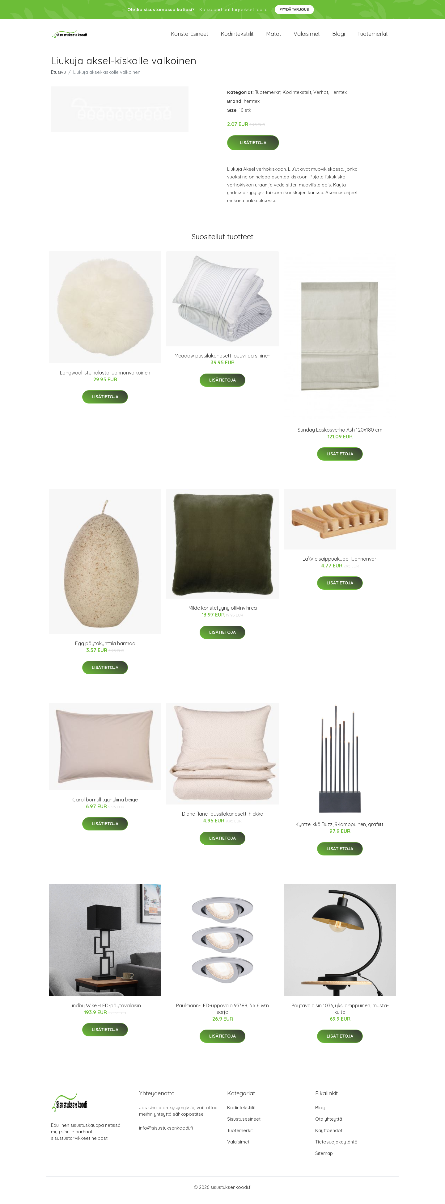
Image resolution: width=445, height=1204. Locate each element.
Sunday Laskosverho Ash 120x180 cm (340, 436)
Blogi (338, 36)
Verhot (320, 98)
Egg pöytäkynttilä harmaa (105, 649)
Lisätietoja (253, 149)
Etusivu (58, 78)
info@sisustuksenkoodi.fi (166, 1134)
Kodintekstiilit (237, 36)
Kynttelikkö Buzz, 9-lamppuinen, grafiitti (339, 830)
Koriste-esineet (189, 36)
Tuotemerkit (372, 36)
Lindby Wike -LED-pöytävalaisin (105, 1012)
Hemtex (338, 98)
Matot (273, 36)
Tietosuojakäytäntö (336, 1148)
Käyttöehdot (328, 1136)
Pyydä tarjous (294, 9)
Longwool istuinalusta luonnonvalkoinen (105, 379)
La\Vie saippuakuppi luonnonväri (340, 565)
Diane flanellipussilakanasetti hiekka (222, 820)
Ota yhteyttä (328, 1125)
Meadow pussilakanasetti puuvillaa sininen (222, 362)
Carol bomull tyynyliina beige (105, 806)
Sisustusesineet (244, 1125)
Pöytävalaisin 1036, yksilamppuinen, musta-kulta (340, 1015)
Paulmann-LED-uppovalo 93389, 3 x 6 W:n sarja (222, 1015)
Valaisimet (307, 36)
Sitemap (324, 1159)
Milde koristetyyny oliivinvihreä (223, 614)
